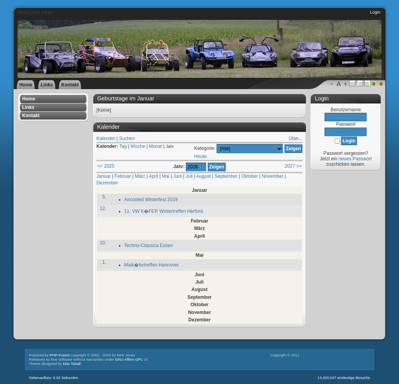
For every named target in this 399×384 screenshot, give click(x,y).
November (272, 176)
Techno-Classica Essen (148, 245)
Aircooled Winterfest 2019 (151, 199)
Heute (200, 156)
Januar (104, 176)
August (203, 176)
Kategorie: (204, 148)
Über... (295, 138)
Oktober (249, 176)
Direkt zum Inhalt (35, 12)
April (153, 176)
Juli (189, 176)
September (226, 176)
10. (103, 242)
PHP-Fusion (60, 355)
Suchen (127, 138)
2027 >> (293, 166)
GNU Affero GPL (129, 359)
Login (375, 12)
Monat (155, 146)
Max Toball (72, 363)
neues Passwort (355, 158)
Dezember (107, 183)
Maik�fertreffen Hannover (151, 265)
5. (104, 197)
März (140, 176)
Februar (123, 176)
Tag (123, 146)
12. (103, 208)
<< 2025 (106, 166)
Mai (165, 176)
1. (104, 262)
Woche (138, 146)
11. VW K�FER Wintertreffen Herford (163, 211)
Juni (177, 176)
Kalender (106, 138)
